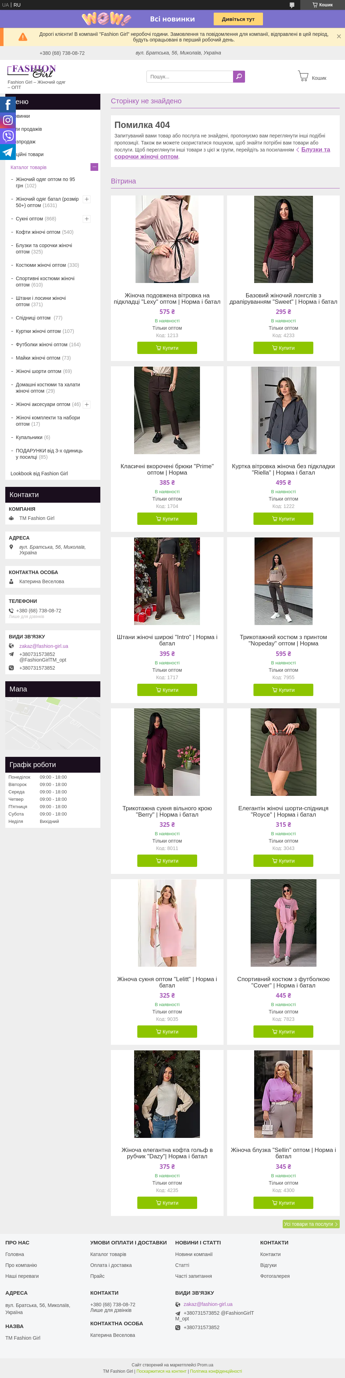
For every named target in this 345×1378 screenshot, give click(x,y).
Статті (182, 1265)
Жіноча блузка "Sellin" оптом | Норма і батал (283, 1153)
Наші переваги (22, 1276)
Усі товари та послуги (308, 1224)
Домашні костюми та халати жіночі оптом (48, 388)
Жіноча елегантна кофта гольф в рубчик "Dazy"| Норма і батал (167, 1153)
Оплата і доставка (111, 1265)
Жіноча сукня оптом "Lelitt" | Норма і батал (167, 982)
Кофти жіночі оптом (38, 232)
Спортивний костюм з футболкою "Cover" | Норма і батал (283, 982)
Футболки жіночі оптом (42, 344)
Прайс (97, 1276)
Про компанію (21, 1265)
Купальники (29, 437)
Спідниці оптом (34, 318)
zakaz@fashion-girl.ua (43, 646)
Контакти (270, 1254)
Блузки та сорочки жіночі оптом (44, 249)
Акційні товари (27, 154)
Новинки (20, 116)
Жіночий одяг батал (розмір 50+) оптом (47, 202)
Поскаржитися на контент (162, 1371)
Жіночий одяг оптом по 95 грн (45, 182)
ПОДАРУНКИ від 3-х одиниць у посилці (49, 454)
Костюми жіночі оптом (41, 265)
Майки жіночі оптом (38, 358)
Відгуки (268, 1265)
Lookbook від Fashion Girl (39, 473)
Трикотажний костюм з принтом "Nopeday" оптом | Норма (283, 640)
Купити (170, 348)
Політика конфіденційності (216, 1371)
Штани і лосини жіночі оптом (41, 301)
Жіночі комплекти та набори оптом (48, 421)
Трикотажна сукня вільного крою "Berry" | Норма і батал (167, 811)
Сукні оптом (29, 218)
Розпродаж (23, 141)
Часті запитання (193, 1276)
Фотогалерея (275, 1276)
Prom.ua (205, 1365)
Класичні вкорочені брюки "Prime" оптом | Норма (167, 469)
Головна (14, 1254)
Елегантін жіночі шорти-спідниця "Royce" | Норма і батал (283, 811)
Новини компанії (194, 1254)
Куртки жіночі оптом (38, 331)
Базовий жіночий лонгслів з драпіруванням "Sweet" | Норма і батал (283, 298)
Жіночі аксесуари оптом (43, 404)
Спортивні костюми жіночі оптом (45, 282)
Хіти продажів (26, 129)
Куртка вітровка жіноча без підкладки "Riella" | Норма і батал (283, 469)
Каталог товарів (28, 167)
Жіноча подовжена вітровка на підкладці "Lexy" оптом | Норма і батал (167, 298)
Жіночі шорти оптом (38, 371)
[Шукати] (239, 77)
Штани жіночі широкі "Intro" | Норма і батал (167, 640)
